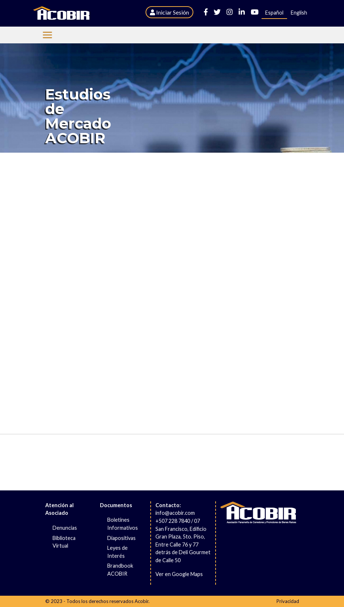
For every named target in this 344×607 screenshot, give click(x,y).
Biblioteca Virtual (64, 542)
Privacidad (288, 601)
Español (274, 12)
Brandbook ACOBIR (120, 570)
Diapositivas (121, 538)
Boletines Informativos (122, 524)
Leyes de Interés (117, 552)
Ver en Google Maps (179, 574)
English (299, 12)
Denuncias (65, 528)
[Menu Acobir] (47, 35)
